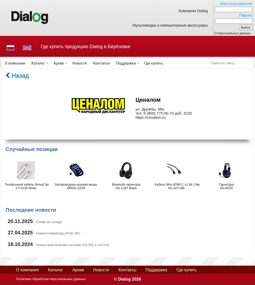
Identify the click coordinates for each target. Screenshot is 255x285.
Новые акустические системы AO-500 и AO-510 (72, 245)
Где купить (153, 63)
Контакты (101, 63)
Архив (58, 63)
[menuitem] (15, 63)
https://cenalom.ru (151, 117)
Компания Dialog (193, 11)
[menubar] (105, 63)
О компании (15, 63)
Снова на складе (49, 222)
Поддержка (126, 63)
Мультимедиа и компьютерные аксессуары (170, 25)
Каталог (38, 63)
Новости (79, 63)
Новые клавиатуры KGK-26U (58, 233)
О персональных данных (232, 33)
